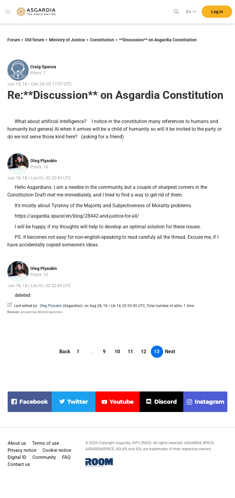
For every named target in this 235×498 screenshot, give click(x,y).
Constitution (102, 39)
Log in (217, 11)
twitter (77, 402)
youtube (121, 402)
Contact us (19, 464)
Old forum (34, 39)
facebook (33, 402)
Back (64, 351)
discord (165, 402)
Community (44, 457)
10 (117, 351)
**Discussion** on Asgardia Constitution (158, 39)
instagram (209, 402)
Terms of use (45, 443)
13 (156, 351)
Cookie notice (57, 450)
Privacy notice (22, 450)
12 (143, 351)
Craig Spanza (43, 66)
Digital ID (17, 457)
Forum (13, 39)
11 (130, 351)
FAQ (66, 457)
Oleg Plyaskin (43, 160)
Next (170, 351)
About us (17, 443)
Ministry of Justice (67, 39)
